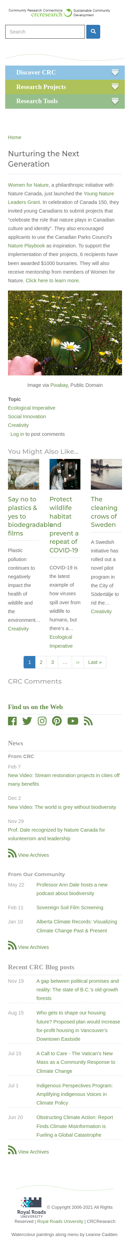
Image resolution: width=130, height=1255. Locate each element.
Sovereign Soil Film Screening (69, 907)
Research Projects (41, 86)
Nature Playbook (26, 245)
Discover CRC (36, 72)
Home (14, 137)
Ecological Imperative (31, 408)
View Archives (33, 855)
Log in (17, 434)
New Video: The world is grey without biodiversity (62, 807)
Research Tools (37, 101)
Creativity (18, 425)
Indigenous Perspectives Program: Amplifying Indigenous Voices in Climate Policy (74, 1094)
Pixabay (59, 385)
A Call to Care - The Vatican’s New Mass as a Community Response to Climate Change (75, 1062)
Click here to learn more (52, 280)
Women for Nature (28, 185)
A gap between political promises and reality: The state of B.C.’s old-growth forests (77, 989)
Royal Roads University (60, 1221)
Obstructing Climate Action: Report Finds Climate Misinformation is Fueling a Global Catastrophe (74, 1126)
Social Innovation (27, 416)
